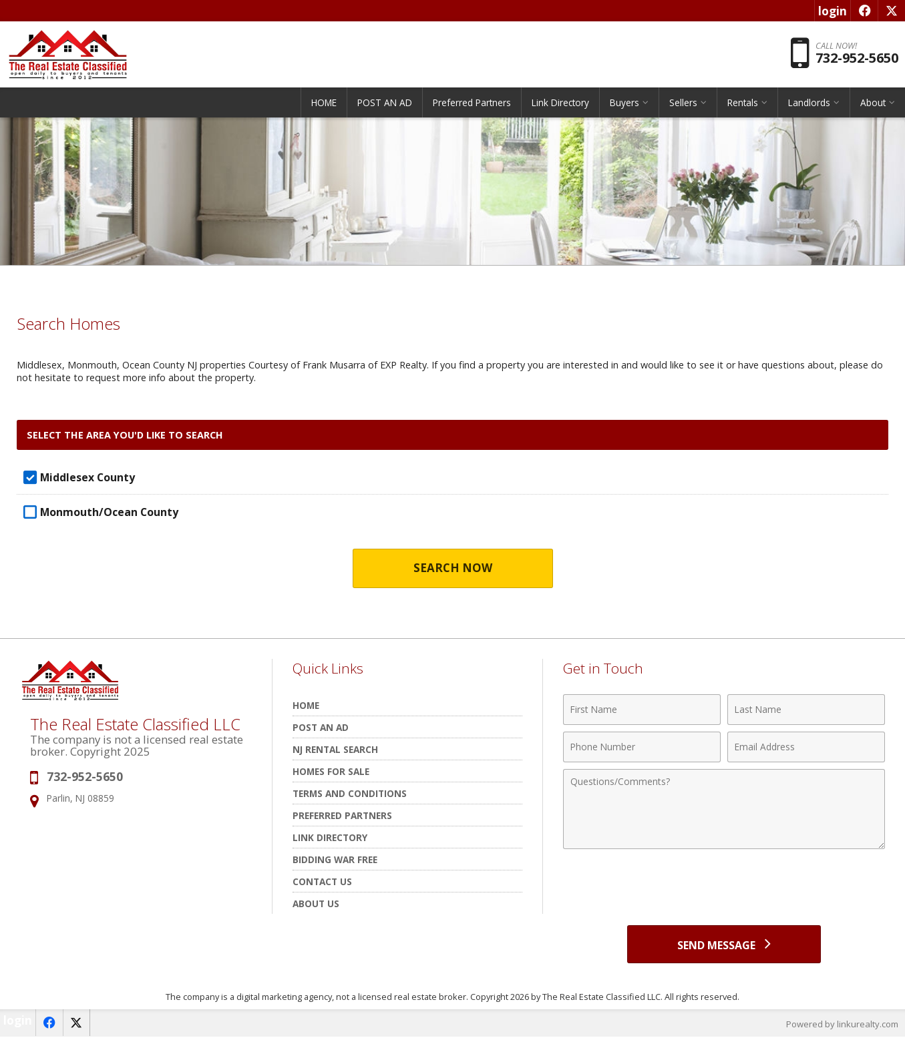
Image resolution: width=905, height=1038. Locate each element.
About (873, 103)
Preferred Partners (472, 103)
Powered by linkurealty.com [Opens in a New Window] (842, 1025)
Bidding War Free (335, 859)
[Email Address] (806, 747)
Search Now (452, 568)
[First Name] (642, 709)
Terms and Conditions (350, 793)
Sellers (683, 103)
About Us (316, 903)
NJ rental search (335, 749)
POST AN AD (384, 103)
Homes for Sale (331, 771)
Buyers (624, 103)
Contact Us (322, 881)
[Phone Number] (642, 747)
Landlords (809, 103)
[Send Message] (723, 945)
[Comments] (724, 809)
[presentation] (724, 888)
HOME (324, 103)
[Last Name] (806, 709)
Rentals (742, 103)
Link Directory (560, 103)
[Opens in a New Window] (864, 10)
